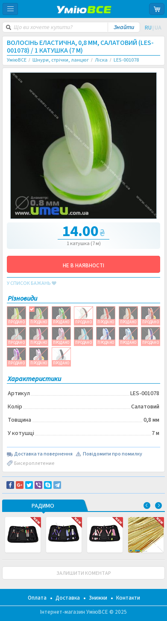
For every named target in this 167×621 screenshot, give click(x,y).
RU (148, 28)
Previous (147, 505)
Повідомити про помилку (112, 454)
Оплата (37, 598)
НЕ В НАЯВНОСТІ (83, 265)
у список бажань (31, 283)
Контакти (128, 598)
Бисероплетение (34, 463)
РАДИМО (43, 506)
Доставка (68, 598)
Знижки (98, 598)
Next (158, 505)
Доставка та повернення (43, 454)
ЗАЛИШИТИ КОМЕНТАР (83, 573)
